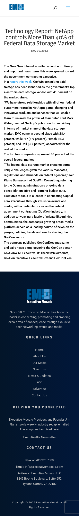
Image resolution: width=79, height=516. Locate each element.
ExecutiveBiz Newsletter (39, 437)
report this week (21, 82)
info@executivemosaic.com (44, 467)
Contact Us (39, 395)
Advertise (39, 389)
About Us (39, 356)
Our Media (39, 363)
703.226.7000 (45, 460)
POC (39, 382)
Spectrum (39, 369)
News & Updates (39, 376)
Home (39, 350)
